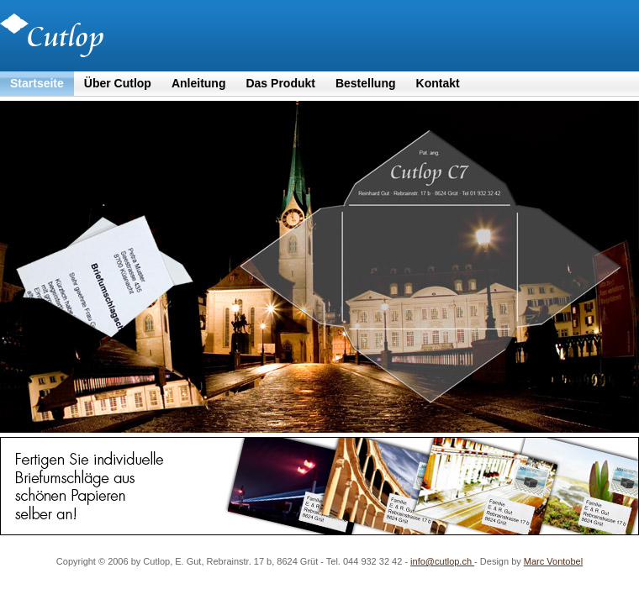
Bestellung (365, 83)
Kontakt (438, 83)
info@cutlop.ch (442, 561)
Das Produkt (280, 83)
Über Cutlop (117, 83)
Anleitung (199, 83)
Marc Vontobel (553, 561)
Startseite (37, 83)
